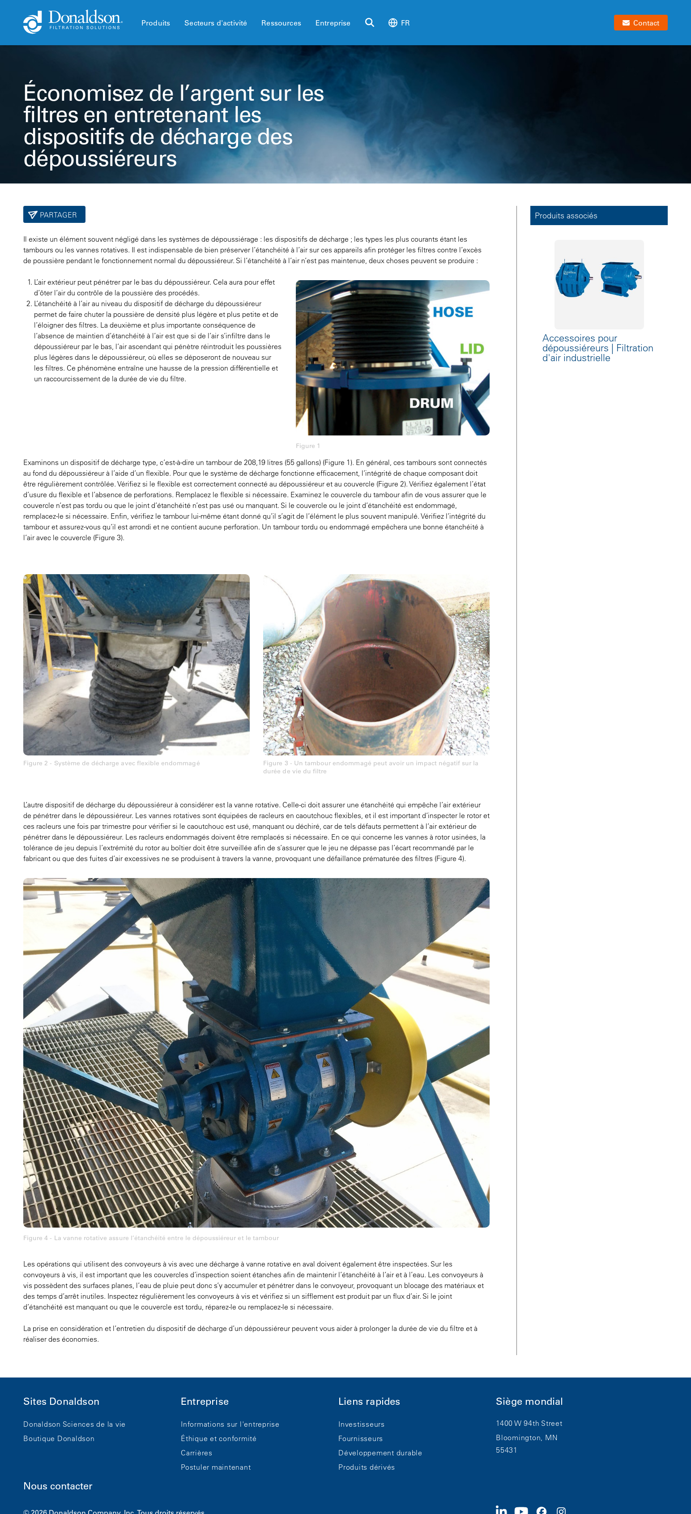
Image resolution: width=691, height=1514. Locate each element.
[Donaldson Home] (78, 22)
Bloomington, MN (527, 1437)
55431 (507, 1450)
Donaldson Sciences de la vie (74, 1424)
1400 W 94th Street (529, 1423)
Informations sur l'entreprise (230, 1424)
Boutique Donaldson (59, 1438)
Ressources (281, 22)
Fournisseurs (360, 1438)
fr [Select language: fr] (399, 22)
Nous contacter (58, 1486)
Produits (155, 22)
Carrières (197, 1452)
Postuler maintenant (216, 1467)
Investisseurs (361, 1424)
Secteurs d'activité (215, 22)
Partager (57, 214)
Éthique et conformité (219, 1438)
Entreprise (333, 22)
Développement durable (380, 1452)
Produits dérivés (366, 1467)
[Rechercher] (369, 23)
